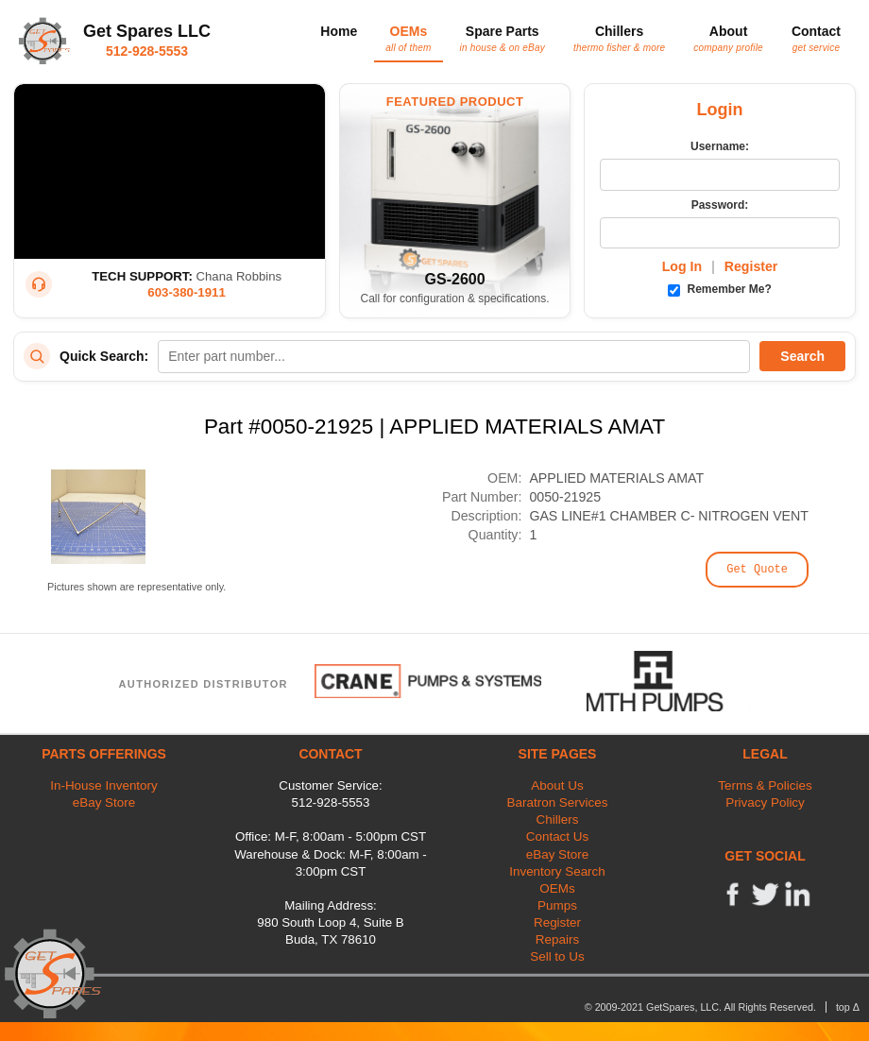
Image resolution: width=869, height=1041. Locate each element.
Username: (719, 146)
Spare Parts (502, 38)
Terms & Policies (764, 785)
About (728, 38)
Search (802, 356)
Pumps (557, 905)
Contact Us (557, 836)
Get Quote (757, 569)
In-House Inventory (104, 785)
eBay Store (104, 802)
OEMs (408, 38)
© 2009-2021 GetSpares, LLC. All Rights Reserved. (700, 1007)
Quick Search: (104, 356)
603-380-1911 (186, 292)
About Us (557, 785)
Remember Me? (720, 289)
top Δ (848, 1007)
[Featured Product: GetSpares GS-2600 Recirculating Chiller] (455, 200)
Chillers (619, 38)
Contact (816, 38)
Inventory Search (557, 871)
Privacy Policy (765, 802)
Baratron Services (557, 802)
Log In (682, 266)
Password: (720, 205)
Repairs (557, 939)
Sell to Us (557, 956)
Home (338, 31)
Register (751, 266)
